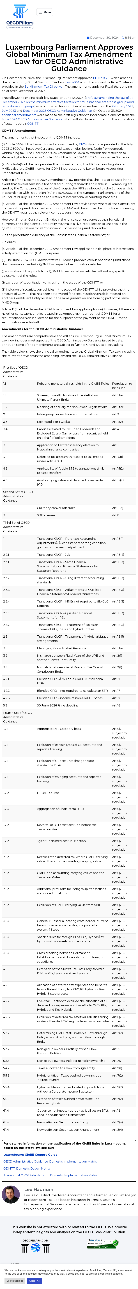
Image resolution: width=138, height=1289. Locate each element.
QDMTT (33, 123)
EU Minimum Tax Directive (43, 86)
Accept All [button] (34, 1280)
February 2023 (122, 106)
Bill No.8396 (101, 78)
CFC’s (83, 144)
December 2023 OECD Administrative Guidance (57, 110)
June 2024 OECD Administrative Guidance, (32, 119)
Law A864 (72, 82)
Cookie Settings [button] (15, 1280)
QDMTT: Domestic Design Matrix (26, 1168)
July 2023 (9, 110)
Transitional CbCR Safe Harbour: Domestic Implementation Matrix (50, 1175)
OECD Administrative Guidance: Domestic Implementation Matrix (50, 1161)
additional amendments (19, 115)
